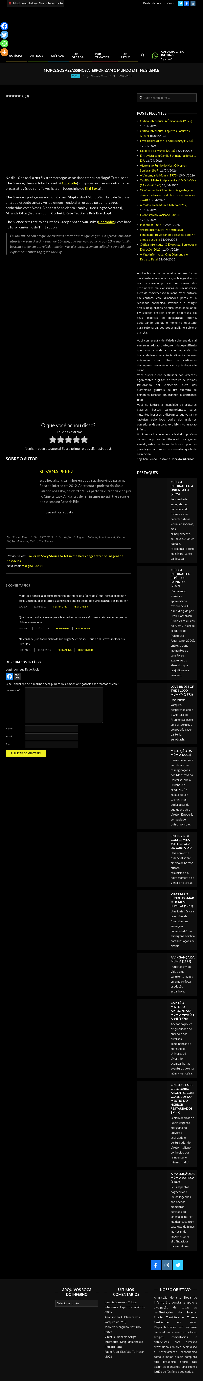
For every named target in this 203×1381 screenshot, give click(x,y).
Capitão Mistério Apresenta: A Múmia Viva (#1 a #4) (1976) (182, 1010)
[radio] (52, 440)
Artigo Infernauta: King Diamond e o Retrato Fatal (123, 1341)
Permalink (60, 606)
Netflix (75, 76)
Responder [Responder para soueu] (81, 606)
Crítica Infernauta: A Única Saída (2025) (166, 121)
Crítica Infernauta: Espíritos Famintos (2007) (181, 578)
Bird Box (91, 188)
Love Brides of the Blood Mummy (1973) (166, 140)
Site (8, 744)
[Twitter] (4, 35)
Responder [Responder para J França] (83, 628)
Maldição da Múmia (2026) (157, 150)
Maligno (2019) (32, 566)
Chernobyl (106, 222)
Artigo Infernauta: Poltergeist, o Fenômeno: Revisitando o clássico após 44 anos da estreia (167, 234)
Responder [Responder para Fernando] (85, 649)
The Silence (46, 541)
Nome (9, 728)
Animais (92, 537)
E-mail (9, 736)
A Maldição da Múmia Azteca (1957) (163, 205)
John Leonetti (107, 537)
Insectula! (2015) (151, 224)
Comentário (13, 690)
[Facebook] (4, 26)
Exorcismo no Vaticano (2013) (160, 215)
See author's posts (59, 512)
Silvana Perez (56, 471)
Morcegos (22, 541)
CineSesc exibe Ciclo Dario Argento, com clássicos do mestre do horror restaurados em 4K (167, 195)
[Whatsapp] (4, 43)
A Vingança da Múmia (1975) (159, 175)
